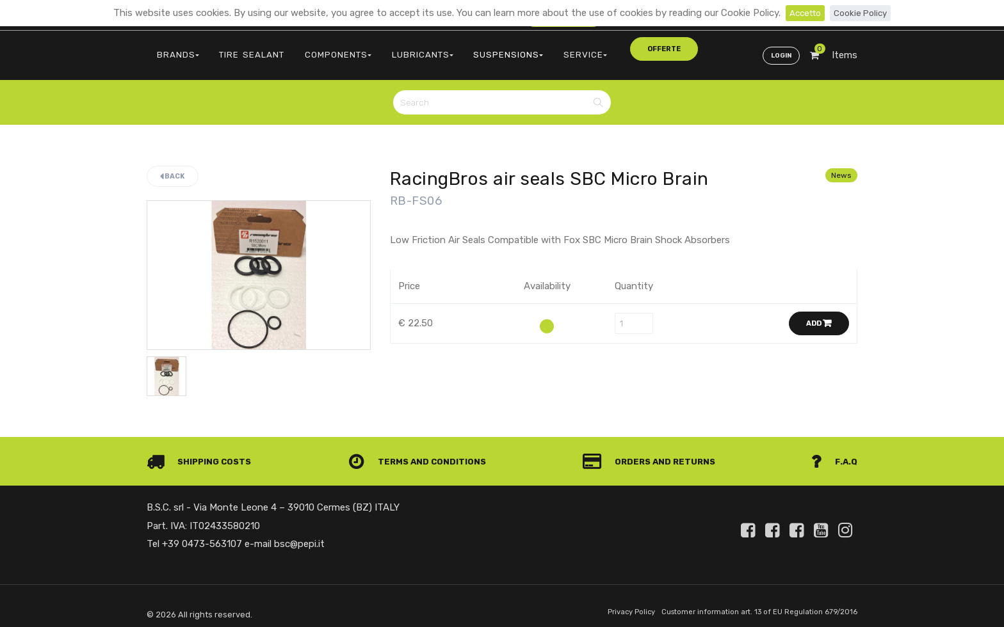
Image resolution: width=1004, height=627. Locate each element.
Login (778, 48)
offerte (589, 48)
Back (172, 165)
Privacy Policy (608, 603)
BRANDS (173, 48)
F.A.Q (833, 452)
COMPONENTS (312, 48)
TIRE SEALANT (237, 48)
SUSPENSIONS (462, 48)
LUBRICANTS (387, 48)
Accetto (802, 13)
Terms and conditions (421, 452)
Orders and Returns (653, 452)
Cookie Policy (863, 13)
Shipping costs (203, 452)
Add (819, 312)
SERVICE (529, 48)
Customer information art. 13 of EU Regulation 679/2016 (749, 603)
